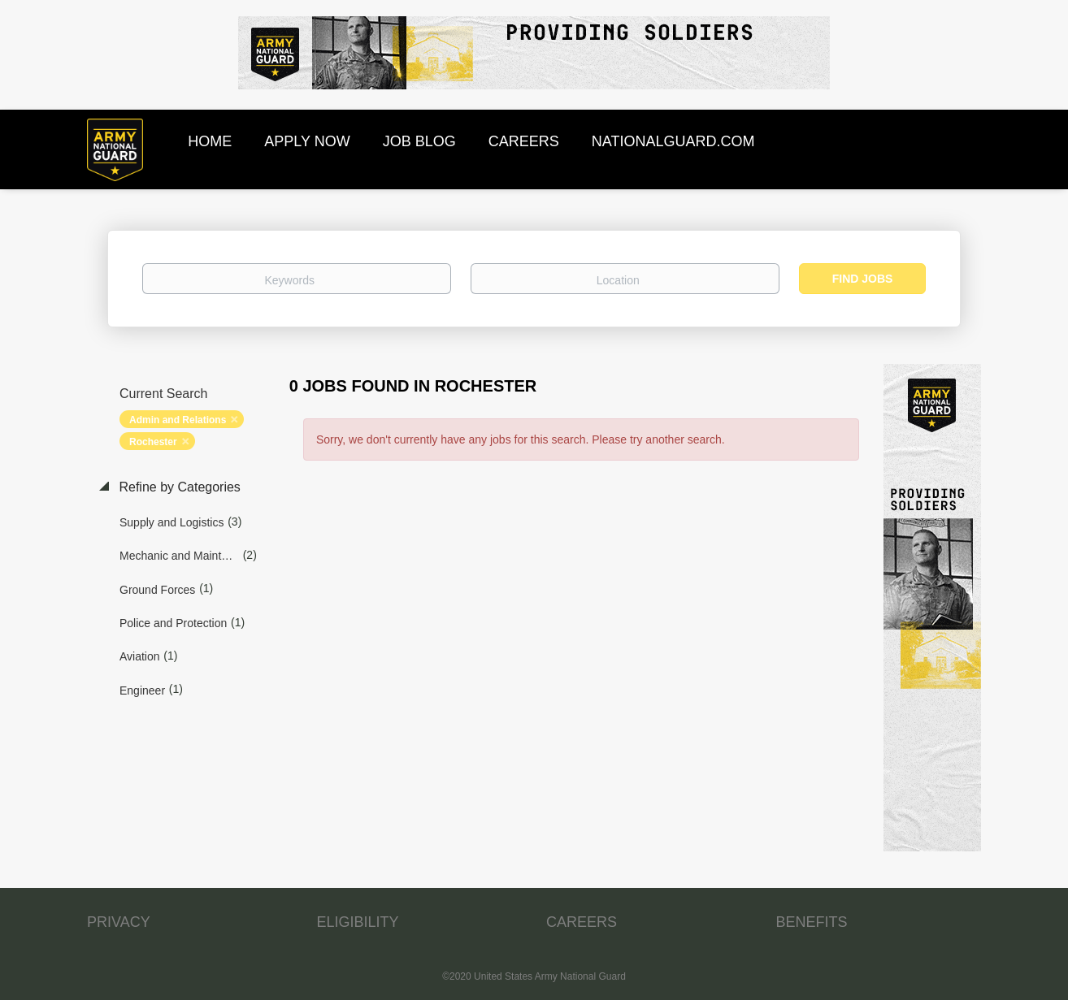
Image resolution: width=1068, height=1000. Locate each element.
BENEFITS (812, 922)
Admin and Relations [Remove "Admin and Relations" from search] (177, 420)
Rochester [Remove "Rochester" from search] (153, 442)
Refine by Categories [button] (178, 487)
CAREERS (581, 922)
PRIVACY (118, 922)
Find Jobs (862, 278)
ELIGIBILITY (358, 922)
